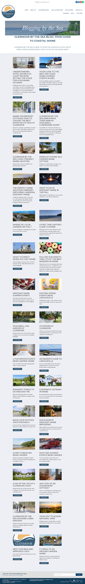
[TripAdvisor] (83, 2)
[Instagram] (79, 2)
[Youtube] (81, 2)
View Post (17, 97)
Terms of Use (75, 581)
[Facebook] (76, 2)
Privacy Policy (65, 581)
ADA (81, 581)
